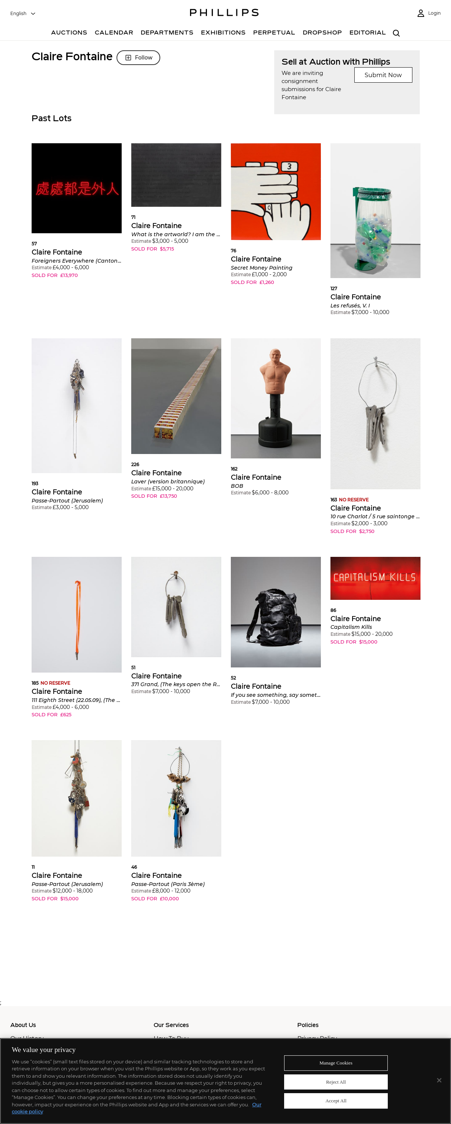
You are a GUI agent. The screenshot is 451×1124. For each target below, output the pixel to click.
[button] (77, 216)
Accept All (335, 1100)
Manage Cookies (335, 1063)
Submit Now (383, 75)
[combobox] (23, 14)
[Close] (439, 1080)
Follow (138, 57)
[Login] (428, 13)
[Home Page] (224, 13)
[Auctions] (69, 33)
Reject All (336, 1082)
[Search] (397, 33)
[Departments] (167, 33)
